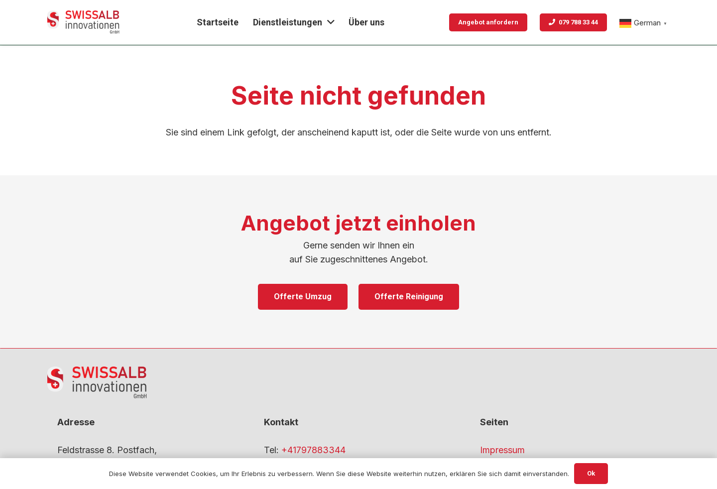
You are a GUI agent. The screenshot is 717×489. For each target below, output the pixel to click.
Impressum (502, 450)
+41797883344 (313, 450)
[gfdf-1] (83, 22)
